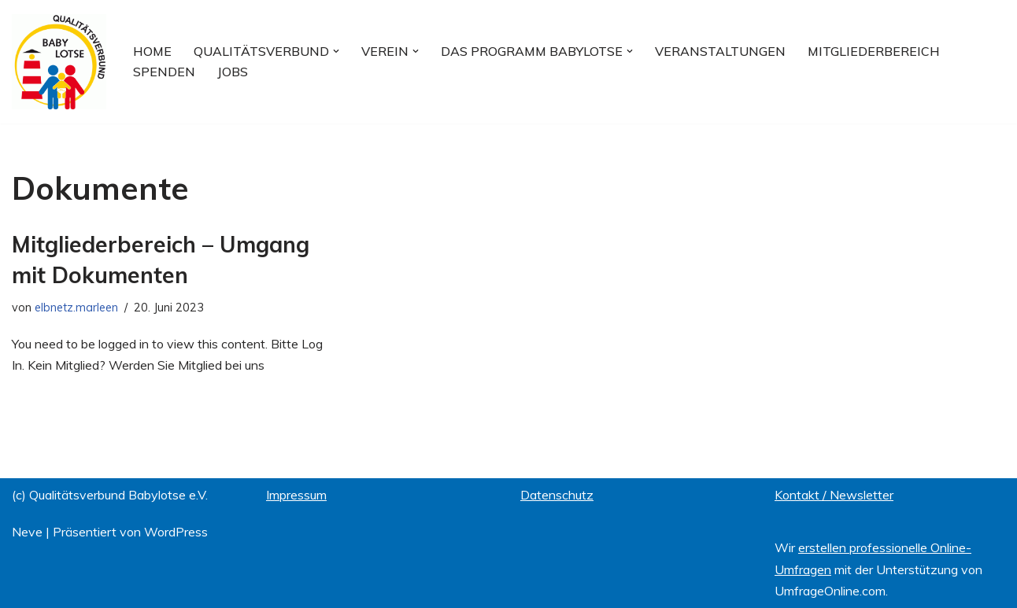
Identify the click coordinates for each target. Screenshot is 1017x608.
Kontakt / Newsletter (834, 495)
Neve (27, 532)
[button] (336, 51)
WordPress (176, 532)
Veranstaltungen (720, 51)
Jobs (232, 71)
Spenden (164, 71)
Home (152, 51)
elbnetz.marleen (76, 307)
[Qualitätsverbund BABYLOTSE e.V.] (59, 61)
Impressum (296, 495)
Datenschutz (557, 495)
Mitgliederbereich (874, 51)
